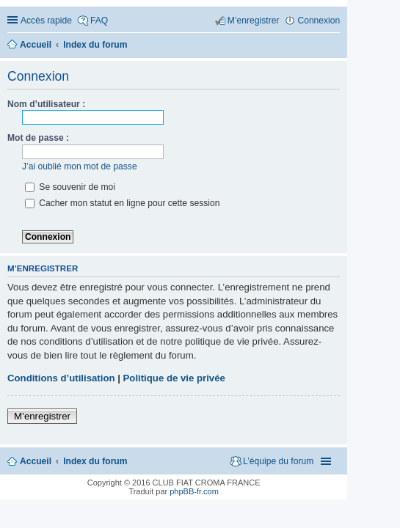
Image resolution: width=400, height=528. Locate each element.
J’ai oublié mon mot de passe (79, 166)
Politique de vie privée (174, 378)
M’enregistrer (42, 416)
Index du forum (95, 461)
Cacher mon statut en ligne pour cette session (122, 203)
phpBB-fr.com (194, 491)
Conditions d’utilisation (61, 378)
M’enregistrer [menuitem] (254, 20)
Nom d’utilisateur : (46, 104)
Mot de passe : (38, 138)
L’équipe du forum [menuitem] (278, 461)
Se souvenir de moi (70, 187)
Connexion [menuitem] (318, 20)
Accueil (35, 461)
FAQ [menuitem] (99, 20)
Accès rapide (46, 20)
